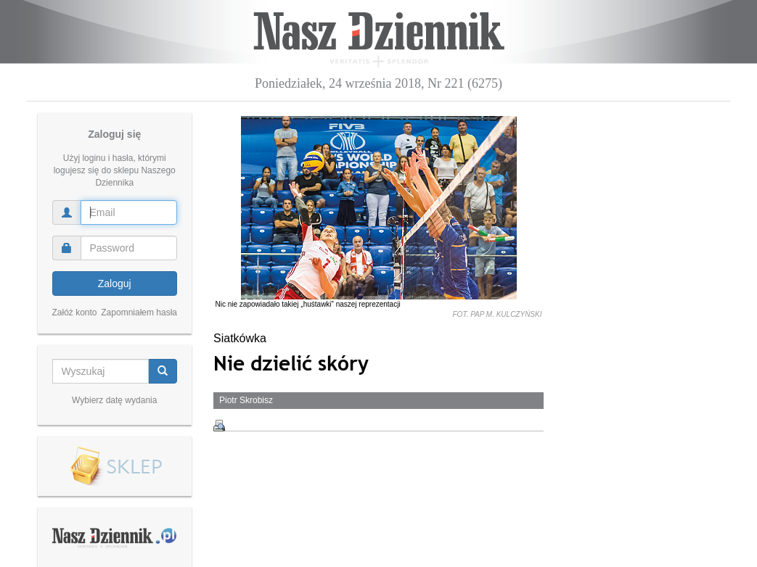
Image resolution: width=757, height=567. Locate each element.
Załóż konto (74, 312)
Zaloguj (114, 283)
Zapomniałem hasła (139, 312)
